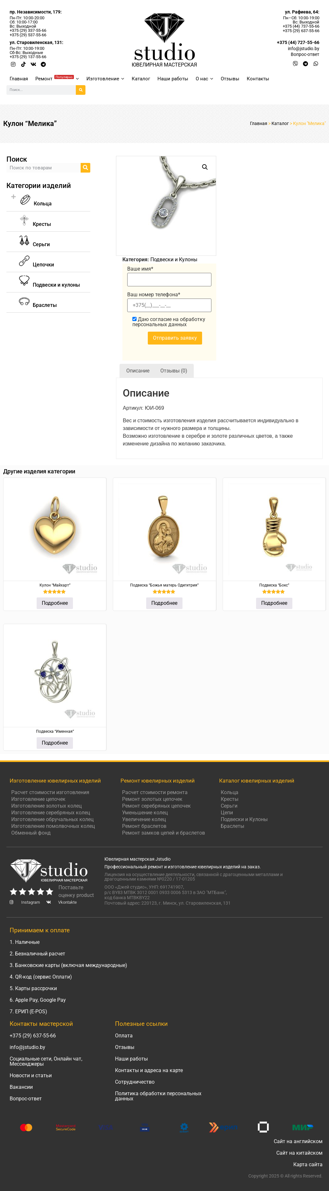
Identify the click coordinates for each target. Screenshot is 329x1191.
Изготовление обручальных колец (52, 819)
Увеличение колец (144, 819)
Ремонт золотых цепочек (152, 799)
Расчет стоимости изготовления (50, 792)
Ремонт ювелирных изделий (157, 780)
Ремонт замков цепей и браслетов (163, 833)
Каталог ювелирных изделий (256, 780)
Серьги (229, 806)
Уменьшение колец (145, 813)
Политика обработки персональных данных (158, 1096)
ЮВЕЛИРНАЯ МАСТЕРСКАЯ (164, 65)
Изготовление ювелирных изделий (55, 780)
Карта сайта (308, 1164)
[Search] (80, 90)
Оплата (124, 1036)
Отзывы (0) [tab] (173, 371)
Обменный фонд (31, 833)
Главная (19, 79)
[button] (48, 200)
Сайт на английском (298, 1141)
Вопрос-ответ (26, 1099)
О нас (204, 79)
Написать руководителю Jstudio (153, 1110)
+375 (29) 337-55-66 (28, 30)
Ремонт (57, 78)
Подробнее (55, 603)
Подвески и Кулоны (173, 259)
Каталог (141, 79)
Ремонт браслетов (144, 826)
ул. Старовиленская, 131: (36, 42)
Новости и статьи (31, 1075)
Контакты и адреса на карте (149, 1070)
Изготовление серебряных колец (50, 813)
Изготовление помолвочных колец (53, 826)
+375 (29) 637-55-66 (301, 30)
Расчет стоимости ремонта (155, 792)
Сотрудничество (135, 1082)
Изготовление (105, 79)
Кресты (229, 799)
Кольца (36, 204)
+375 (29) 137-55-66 (28, 56)
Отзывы (230, 79)
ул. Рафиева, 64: (302, 11)
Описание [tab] (137, 371)
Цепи (227, 813)
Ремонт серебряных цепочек (156, 806)
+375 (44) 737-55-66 (301, 26)
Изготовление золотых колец (46, 806)
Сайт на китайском (299, 1153)
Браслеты (232, 826)
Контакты (258, 79)
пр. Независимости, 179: (36, 11)
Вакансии (21, 1087)
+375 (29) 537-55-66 (28, 34)
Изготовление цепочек (38, 799)
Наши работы (172, 79)
